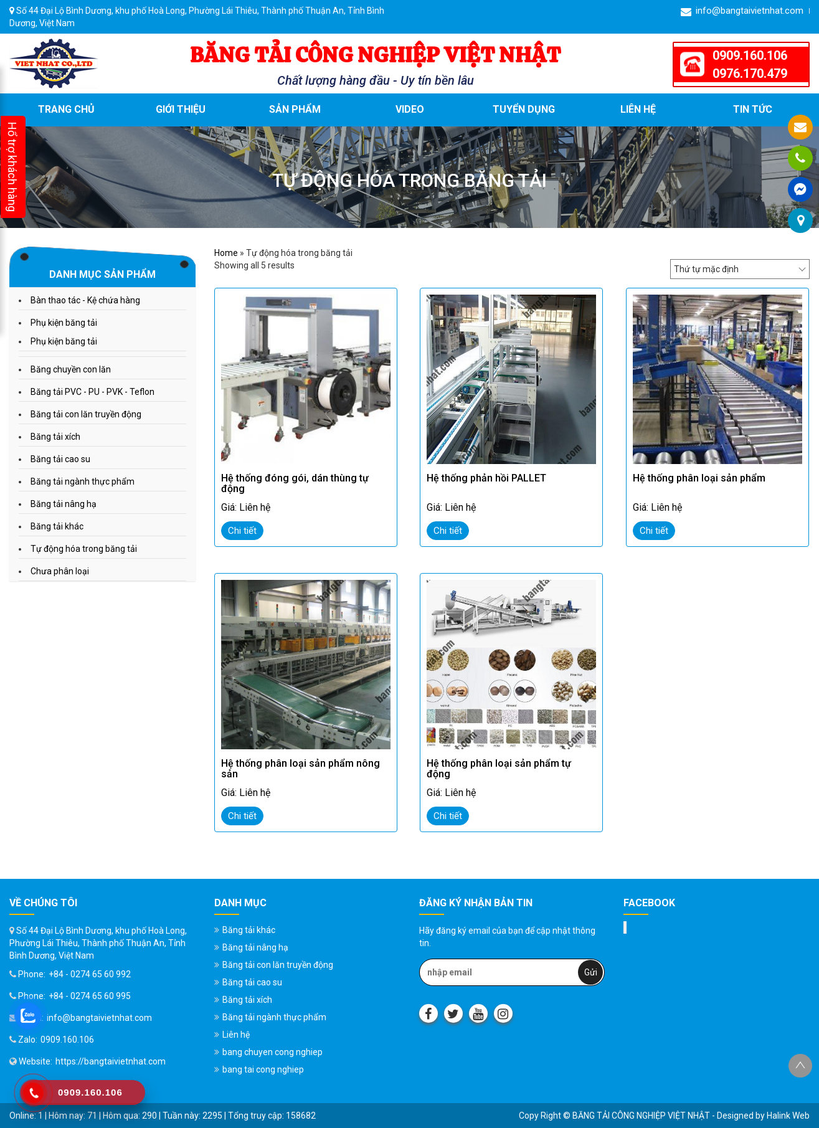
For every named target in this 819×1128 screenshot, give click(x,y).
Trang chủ (66, 109)
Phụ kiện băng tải (64, 323)
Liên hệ (638, 109)
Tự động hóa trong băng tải (84, 549)
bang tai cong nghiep (263, 1069)
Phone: (27, 974)
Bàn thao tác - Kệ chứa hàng (85, 300)
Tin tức (752, 109)
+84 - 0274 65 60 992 (90, 974)
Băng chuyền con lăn (71, 369)
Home (226, 253)
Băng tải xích (55, 437)
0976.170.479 (749, 73)
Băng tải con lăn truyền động (86, 414)
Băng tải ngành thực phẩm (83, 481)
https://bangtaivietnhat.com (110, 1061)
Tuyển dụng (524, 109)
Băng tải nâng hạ (64, 504)
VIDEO (409, 109)
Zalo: (23, 1040)
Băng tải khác (57, 526)
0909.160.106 (749, 55)
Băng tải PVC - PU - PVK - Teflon (92, 392)
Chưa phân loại (60, 571)
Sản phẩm (295, 109)
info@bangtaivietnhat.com (742, 11)
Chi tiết (242, 530)
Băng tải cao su (60, 459)
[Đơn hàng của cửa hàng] (740, 269)
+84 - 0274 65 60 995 (90, 996)
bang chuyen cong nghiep (272, 1052)
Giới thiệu (181, 109)
